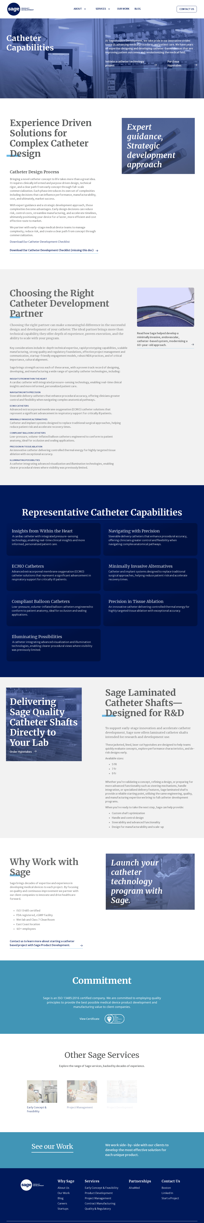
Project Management (98, 1198)
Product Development (99, 1193)
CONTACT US (186, 9)
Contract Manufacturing (100, 1203)
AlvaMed (134, 1187)
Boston (166, 1187)
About (78, 8)
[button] (79, 9)
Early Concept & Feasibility (101, 1187)
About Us (63, 1187)
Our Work (123, 8)
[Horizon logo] (20, 9)
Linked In (167, 1193)
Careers (62, 1203)
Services (101, 8)
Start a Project (170, 1198)
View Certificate (89, 1018)
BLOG (138, 8)
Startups (63, 1208)
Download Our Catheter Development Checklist (37, 241)
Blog (61, 1198)
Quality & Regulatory (98, 1208)
